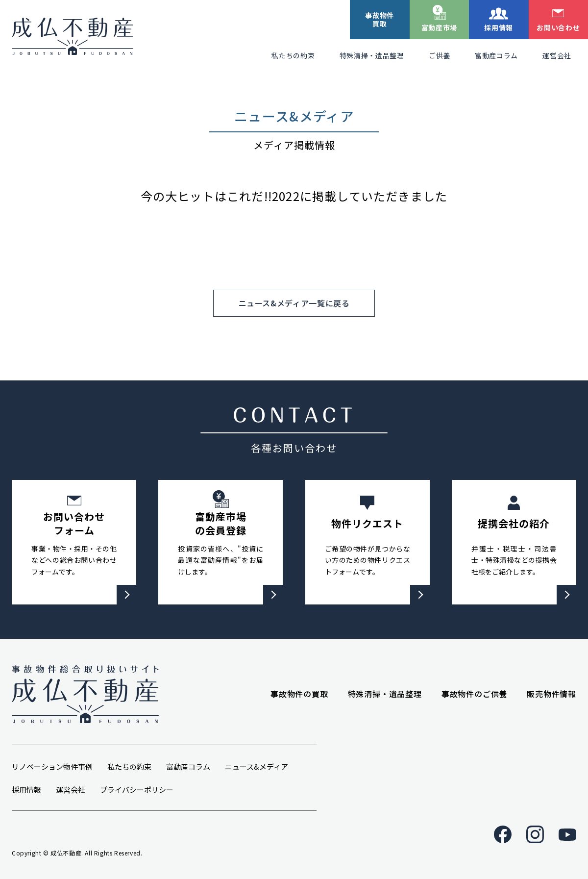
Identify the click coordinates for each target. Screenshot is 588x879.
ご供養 (439, 55)
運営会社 (556, 55)
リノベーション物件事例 (52, 766)
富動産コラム (496, 55)
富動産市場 (439, 27)
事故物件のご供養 (474, 694)
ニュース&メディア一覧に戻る (294, 303)
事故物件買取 (379, 19)
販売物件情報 (551, 694)
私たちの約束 (293, 55)
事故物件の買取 (299, 694)
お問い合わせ (558, 27)
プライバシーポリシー (136, 789)
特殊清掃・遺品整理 (372, 55)
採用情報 (498, 27)
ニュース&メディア (256, 766)
